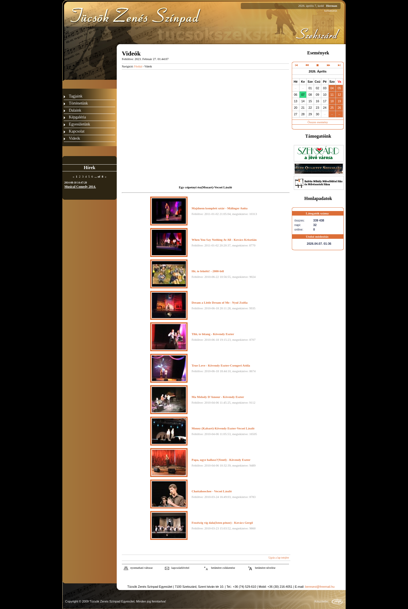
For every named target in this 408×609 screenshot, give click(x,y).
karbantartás (330, 10)
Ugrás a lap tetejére (279, 557)
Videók (74, 138)
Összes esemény (318, 122)
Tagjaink (75, 96)
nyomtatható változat (141, 568)
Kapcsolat (76, 131)
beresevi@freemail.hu (320, 586)
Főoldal (138, 66)
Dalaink (75, 110)
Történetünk (78, 103)
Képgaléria (77, 117)
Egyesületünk (79, 124)
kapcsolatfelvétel (180, 568)
